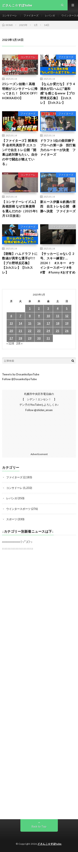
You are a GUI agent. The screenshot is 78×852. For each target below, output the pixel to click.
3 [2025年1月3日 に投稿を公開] (48, 308)
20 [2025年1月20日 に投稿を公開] (11, 330)
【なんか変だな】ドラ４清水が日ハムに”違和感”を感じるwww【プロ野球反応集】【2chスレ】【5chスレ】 (58, 93)
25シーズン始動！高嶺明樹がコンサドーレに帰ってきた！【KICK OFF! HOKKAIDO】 (20, 91)
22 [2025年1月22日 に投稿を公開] (29, 330)
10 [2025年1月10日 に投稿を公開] (48, 315)
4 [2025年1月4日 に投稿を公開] (57, 308)
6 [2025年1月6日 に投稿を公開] (11, 315)
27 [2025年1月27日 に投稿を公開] (11, 338)
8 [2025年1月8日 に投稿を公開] (30, 315)
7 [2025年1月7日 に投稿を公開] (20, 315)
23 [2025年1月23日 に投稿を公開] (39, 330)
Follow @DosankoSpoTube (19, 379)
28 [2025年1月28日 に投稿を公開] (20, 338)
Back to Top (39, 826)
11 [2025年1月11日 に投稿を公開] (57, 315)
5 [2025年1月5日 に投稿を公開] (67, 308)
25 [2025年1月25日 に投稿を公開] (57, 330)
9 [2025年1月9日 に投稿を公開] (39, 315)
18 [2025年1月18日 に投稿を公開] (57, 323)
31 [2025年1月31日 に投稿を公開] (48, 338)
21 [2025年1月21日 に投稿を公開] (20, 330)
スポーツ (11, 519)
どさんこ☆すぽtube (49, 843)
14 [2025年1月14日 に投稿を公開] (20, 323)
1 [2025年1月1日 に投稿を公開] (30, 308)
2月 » (19, 343)
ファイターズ (31, 15)
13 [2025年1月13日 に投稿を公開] (11, 323)
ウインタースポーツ (62, 226)
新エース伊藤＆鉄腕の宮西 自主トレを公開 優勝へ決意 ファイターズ (58, 206)
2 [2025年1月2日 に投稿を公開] (39, 308)
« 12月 (10, 343)
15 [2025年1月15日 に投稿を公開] (29, 323)
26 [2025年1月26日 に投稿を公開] (66, 330)
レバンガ (50, 15)
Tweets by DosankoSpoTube (20, 374)
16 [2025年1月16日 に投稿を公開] (39, 323)
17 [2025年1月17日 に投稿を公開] (48, 323)
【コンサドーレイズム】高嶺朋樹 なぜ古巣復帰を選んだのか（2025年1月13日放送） (20, 209)
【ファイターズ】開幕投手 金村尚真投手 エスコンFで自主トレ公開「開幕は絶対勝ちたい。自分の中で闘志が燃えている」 (20, 152)
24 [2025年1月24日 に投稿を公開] (48, 330)
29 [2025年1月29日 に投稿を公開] (29, 338)
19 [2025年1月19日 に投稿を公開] (66, 323)
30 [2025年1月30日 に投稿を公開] (39, 338)
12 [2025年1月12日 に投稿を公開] (66, 315)
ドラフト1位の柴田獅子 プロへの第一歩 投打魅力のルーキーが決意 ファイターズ (58, 147)
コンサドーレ (9, 15)
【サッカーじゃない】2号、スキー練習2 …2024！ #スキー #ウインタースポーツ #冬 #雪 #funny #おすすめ (58, 263)
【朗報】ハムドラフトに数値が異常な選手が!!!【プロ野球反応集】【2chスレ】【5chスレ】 (20, 263)
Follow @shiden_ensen (39, 410)
